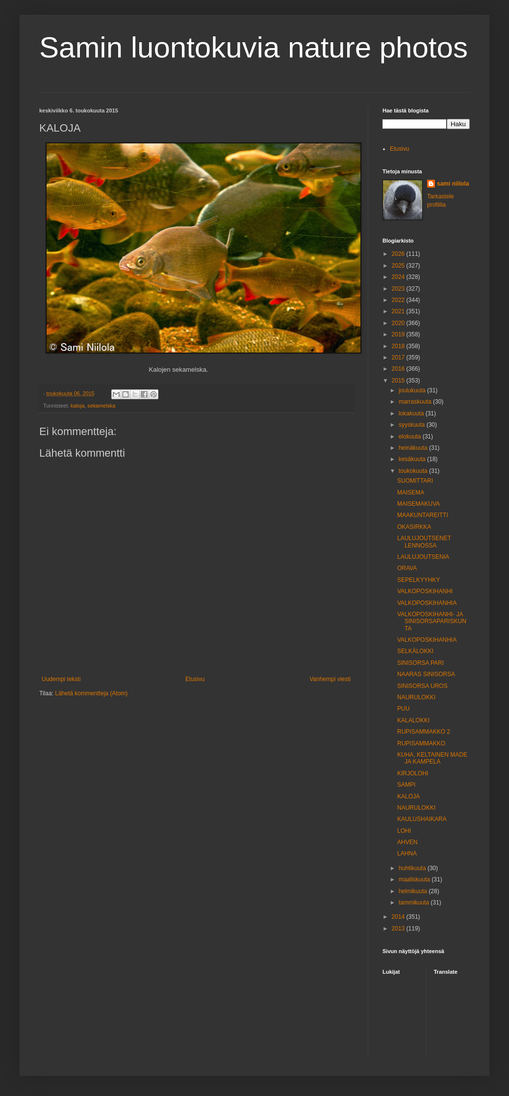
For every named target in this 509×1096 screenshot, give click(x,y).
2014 (399, 916)
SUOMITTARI (415, 480)
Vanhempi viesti (330, 679)
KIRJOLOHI (412, 773)
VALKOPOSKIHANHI (425, 591)
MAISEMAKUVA (418, 503)
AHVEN (407, 842)
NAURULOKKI (416, 697)
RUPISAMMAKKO (421, 743)
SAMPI (406, 784)
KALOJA (408, 796)
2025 (399, 265)
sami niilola (453, 183)
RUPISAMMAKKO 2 (423, 731)
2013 (399, 928)
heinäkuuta (414, 447)
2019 (399, 334)
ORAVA (407, 568)
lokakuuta (412, 413)
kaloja (77, 406)
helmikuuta (414, 891)
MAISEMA (410, 492)
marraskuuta (416, 401)
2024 (399, 277)
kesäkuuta (413, 459)
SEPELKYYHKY (418, 579)
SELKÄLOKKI (415, 651)
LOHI (404, 830)
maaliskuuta (415, 879)
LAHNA (407, 853)
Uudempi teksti (61, 679)
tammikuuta (415, 902)
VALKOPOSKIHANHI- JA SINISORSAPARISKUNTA (431, 621)
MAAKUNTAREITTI (422, 515)
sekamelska (101, 406)
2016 (399, 368)
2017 (399, 357)
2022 (399, 300)
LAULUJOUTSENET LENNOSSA (424, 541)
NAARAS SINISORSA (426, 674)
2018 (399, 346)
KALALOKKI (413, 720)
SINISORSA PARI (420, 662)
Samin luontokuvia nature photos (253, 47)
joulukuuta (413, 390)
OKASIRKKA (414, 526)
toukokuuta (414, 470)
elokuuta (411, 436)
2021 (399, 311)
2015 (399, 380)
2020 (399, 323)
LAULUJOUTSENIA (423, 556)
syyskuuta (413, 424)
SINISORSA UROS (422, 686)
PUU (403, 708)
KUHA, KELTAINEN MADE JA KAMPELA (432, 758)
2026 (399, 253)
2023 (399, 288)
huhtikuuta (413, 868)
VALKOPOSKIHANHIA (427, 603)
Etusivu (194, 679)
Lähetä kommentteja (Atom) (91, 693)
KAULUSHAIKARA (422, 819)
